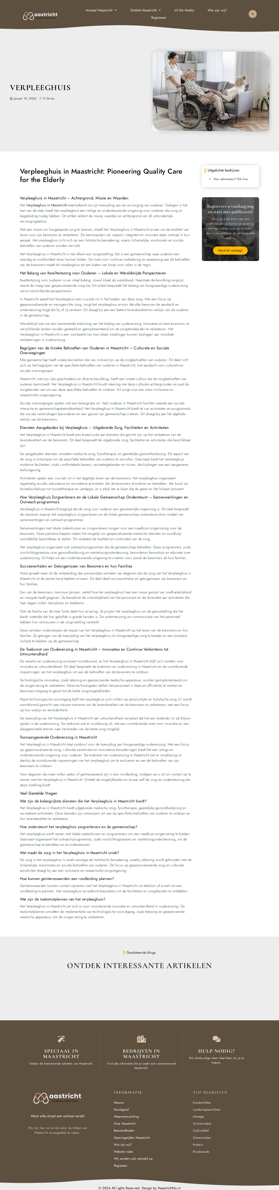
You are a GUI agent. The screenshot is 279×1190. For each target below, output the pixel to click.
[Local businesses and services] (141, 1038)
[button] (253, 13)
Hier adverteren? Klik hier (231, 179)
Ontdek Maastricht (145, 10)
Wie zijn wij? (217, 9)
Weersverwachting (126, 1116)
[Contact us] (216, 1038)
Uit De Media (184, 9)
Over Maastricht (125, 1123)
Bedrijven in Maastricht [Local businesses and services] (141, 1054)
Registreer (158, 17)
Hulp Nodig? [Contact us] (216, 1051)
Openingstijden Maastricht (132, 1137)
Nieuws (119, 1102)
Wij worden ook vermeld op (133, 1158)
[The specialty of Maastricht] (61, 1038)
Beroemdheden (124, 1130)
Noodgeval (121, 1109)
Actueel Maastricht (101, 10)
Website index (123, 1151)
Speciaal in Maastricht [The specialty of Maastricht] (61, 1054)
